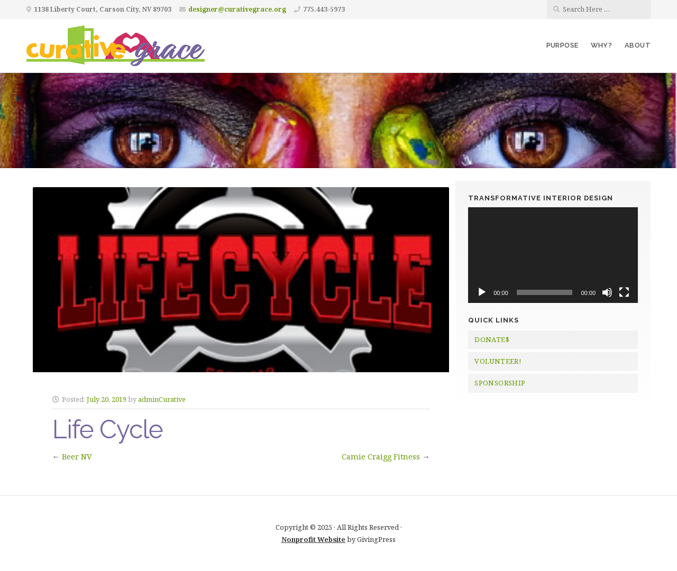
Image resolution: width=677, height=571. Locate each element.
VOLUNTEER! (497, 361)
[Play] (482, 292)
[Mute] (607, 292)
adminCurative (162, 399)
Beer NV (77, 457)
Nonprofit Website (313, 539)
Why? (601, 45)
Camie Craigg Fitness (381, 457)
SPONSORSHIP (499, 383)
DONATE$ (491, 339)
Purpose (562, 45)
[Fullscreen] (624, 292)
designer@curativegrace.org (237, 9)
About (638, 45)
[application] (553, 254)
